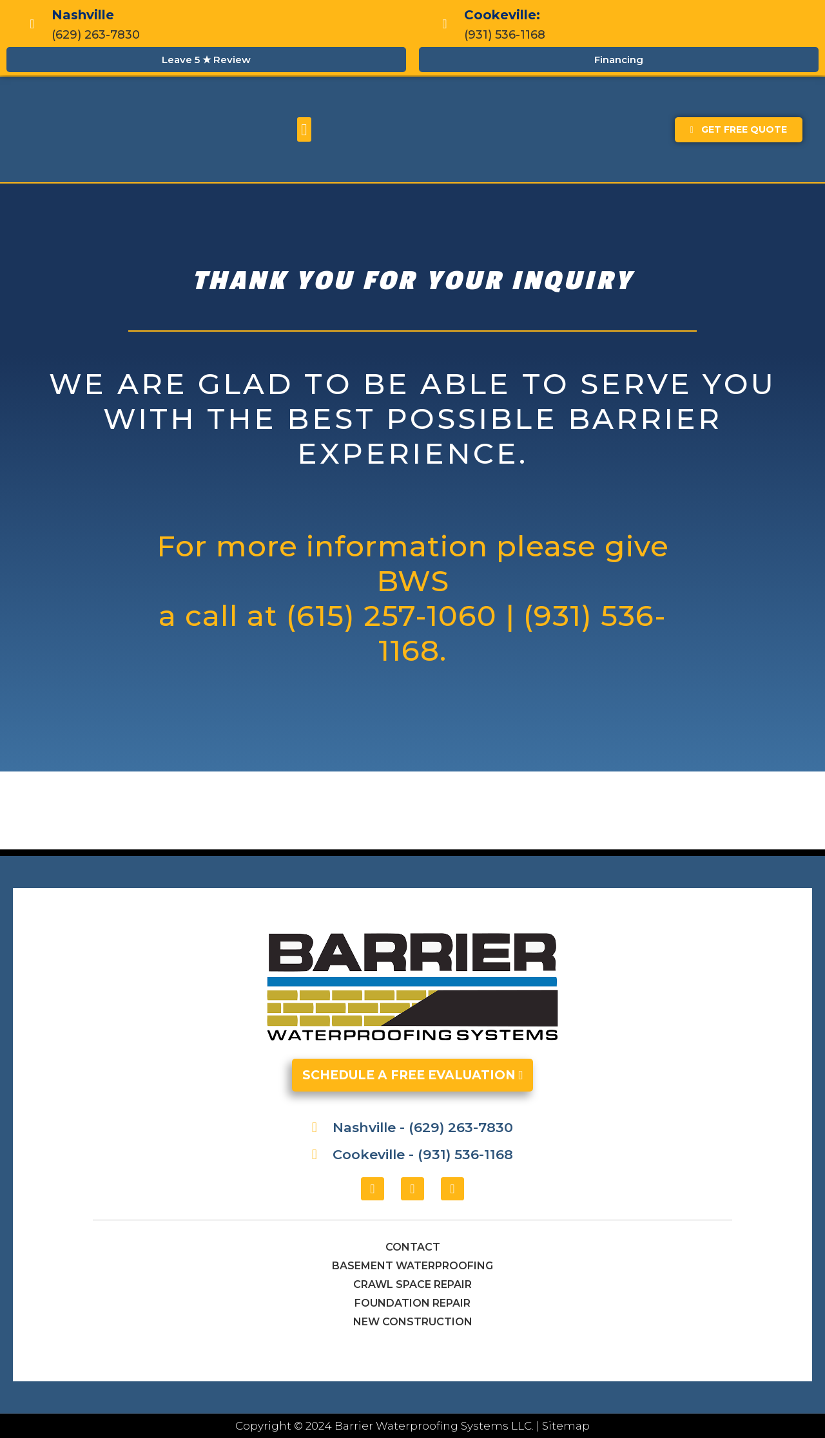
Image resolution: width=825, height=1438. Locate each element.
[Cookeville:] (444, 23)
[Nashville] (32, 23)
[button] (304, 129)
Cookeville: (502, 15)
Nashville (83, 15)
